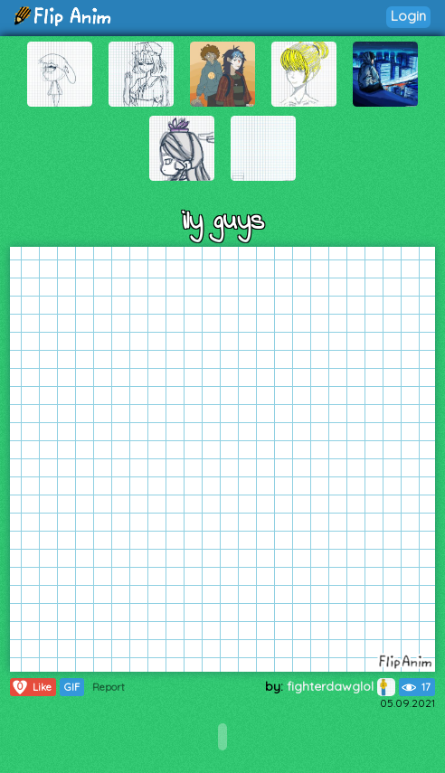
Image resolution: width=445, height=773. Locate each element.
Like (31, 687)
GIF (72, 687)
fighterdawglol (341, 686)
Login (408, 15)
